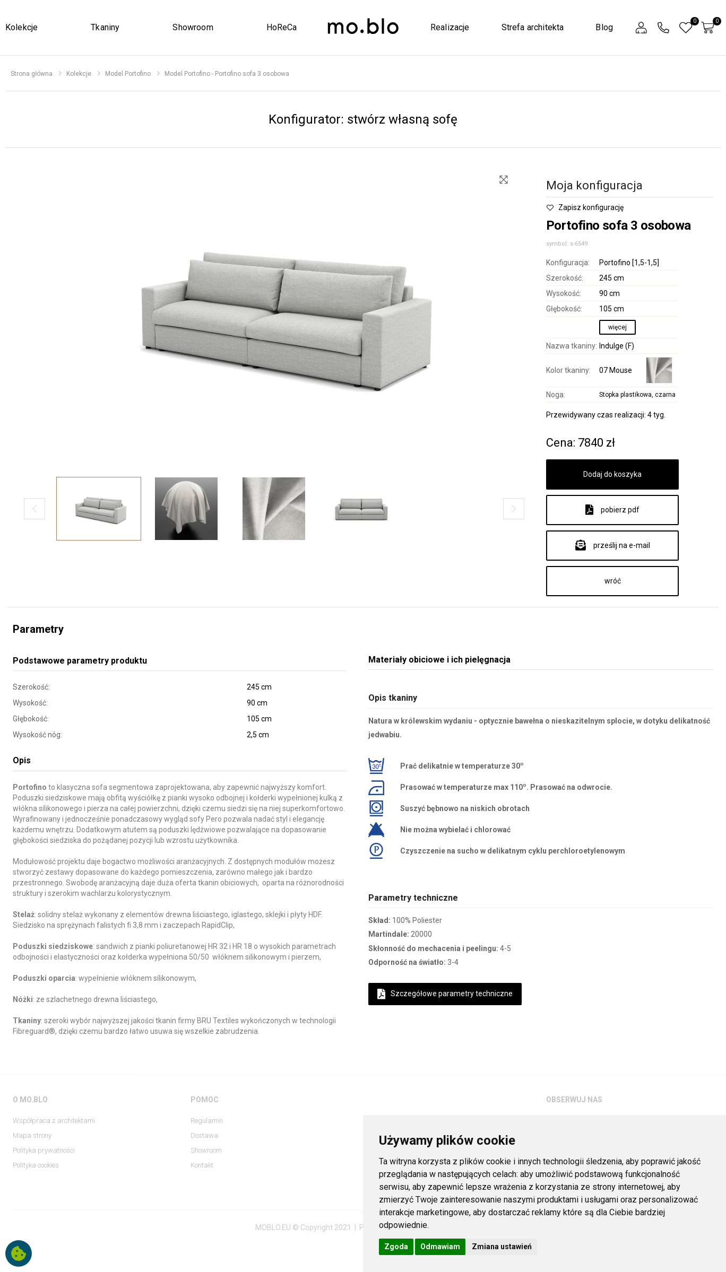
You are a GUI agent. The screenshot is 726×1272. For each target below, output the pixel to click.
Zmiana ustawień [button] (502, 1246)
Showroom (192, 27)
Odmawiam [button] (440, 1246)
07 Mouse (615, 370)
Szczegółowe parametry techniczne (445, 994)
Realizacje (450, 27)
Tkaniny (105, 27)
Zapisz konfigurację (585, 207)
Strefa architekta (533, 27)
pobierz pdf (612, 509)
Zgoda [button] (396, 1246)
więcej (617, 327)
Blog (604, 27)
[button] (641, 28)
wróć (612, 581)
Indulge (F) (616, 346)
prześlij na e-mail (612, 545)
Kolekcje (21, 27)
